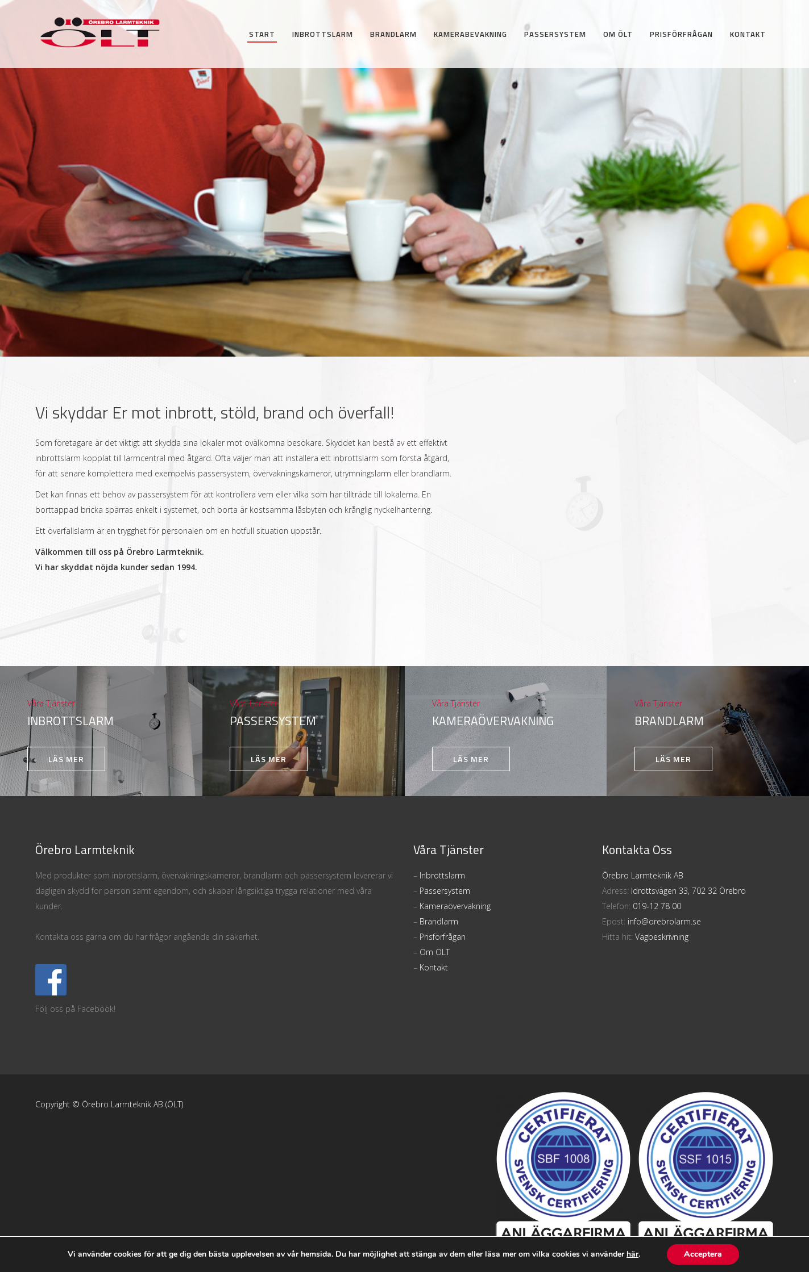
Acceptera (703, 1254)
